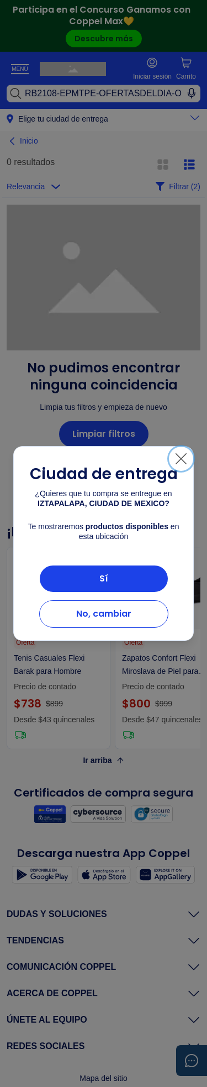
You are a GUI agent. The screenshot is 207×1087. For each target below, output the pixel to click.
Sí (103, 578)
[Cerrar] (181, 459)
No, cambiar (103, 613)
